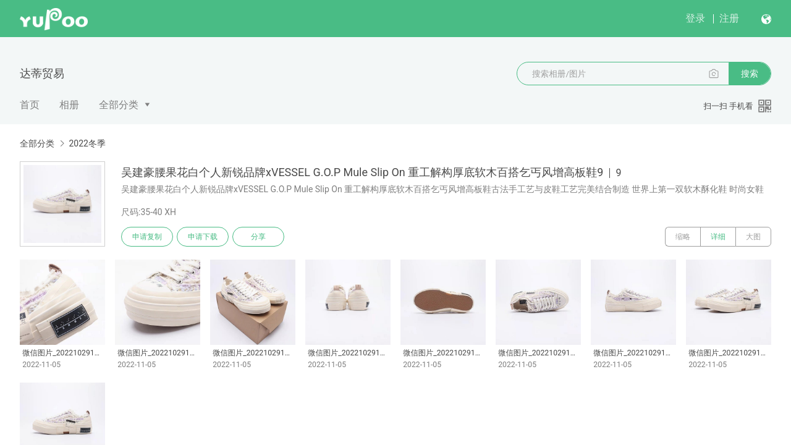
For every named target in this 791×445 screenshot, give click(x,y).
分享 (258, 236)
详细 (718, 236)
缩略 (682, 236)
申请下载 (203, 236)
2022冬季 (87, 143)
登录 (695, 18)
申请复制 (147, 236)
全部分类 (118, 105)
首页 (30, 105)
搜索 (749, 73)
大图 (753, 236)
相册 (69, 105)
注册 (729, 18)
